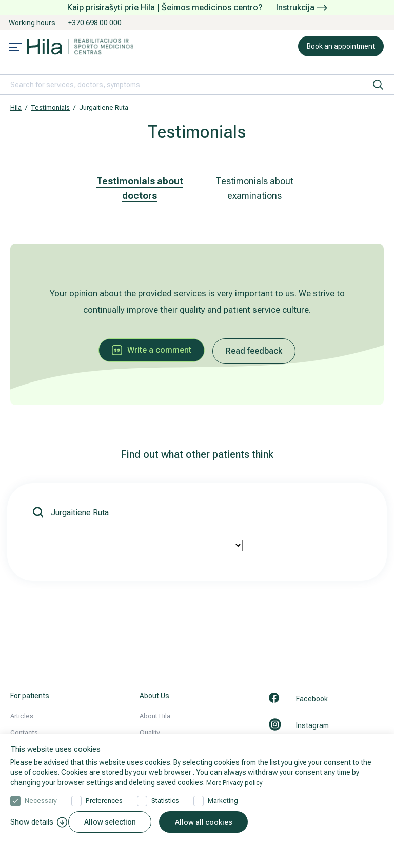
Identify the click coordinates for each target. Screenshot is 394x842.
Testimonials (50, 107)
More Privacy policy (236, 781)
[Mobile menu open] (15, 48)
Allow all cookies (211, 822)
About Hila (155, 716)
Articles (21, 716)
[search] (378, 85)
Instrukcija (301, 7)
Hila (16, 107)
